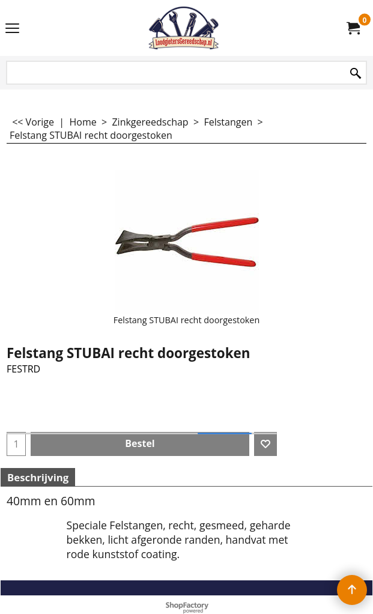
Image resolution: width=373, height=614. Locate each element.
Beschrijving (37, 477)
